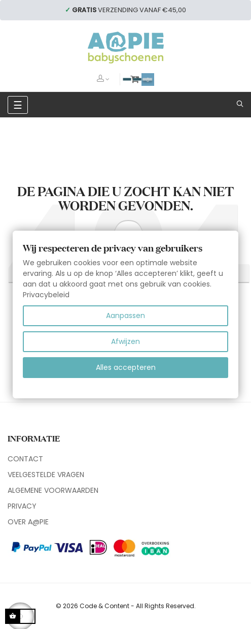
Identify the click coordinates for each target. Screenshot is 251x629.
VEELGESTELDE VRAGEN (46, 474)
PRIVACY (22, 506)
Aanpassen (125, 315)
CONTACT (25, 459)
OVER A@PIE (28, 522)
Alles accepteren (126, 367)
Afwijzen (125, 341)
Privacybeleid (46, 295)
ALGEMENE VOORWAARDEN (53, 490)
